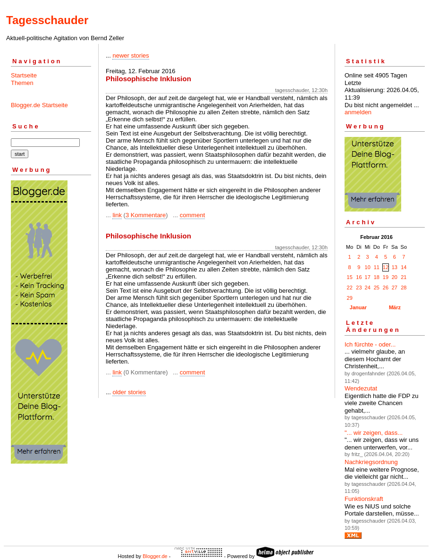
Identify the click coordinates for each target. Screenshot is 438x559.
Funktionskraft (364, 498)
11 (376, 267)
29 (350, 298)
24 (368, 287)
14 (403, 267)
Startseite (24, 75)
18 (376, 277)
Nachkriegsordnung (371, 462)
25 (376, 287)
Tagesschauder (47, 20)
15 (350, 277)
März (395, 307)
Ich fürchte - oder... (370, 344)
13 (394, 267)
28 (403, 287)
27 (394, 287)
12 (385, 267)
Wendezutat (361, 388)
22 (350, 287)
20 (394, 277)
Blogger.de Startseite (39, 105)
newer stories (130, 55)
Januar (358, 307)
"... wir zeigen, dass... (374, 432)
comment (192, 215)
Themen (22, 82)
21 (403, 277)
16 (359, 277)
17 (368, 277)
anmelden (358, 112)
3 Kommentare (146, 215)
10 (368, 267)
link (117, 215)
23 (359, 287)
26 (385, 287)
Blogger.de (155, 556)
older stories (129, 392)
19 (385, 277)
